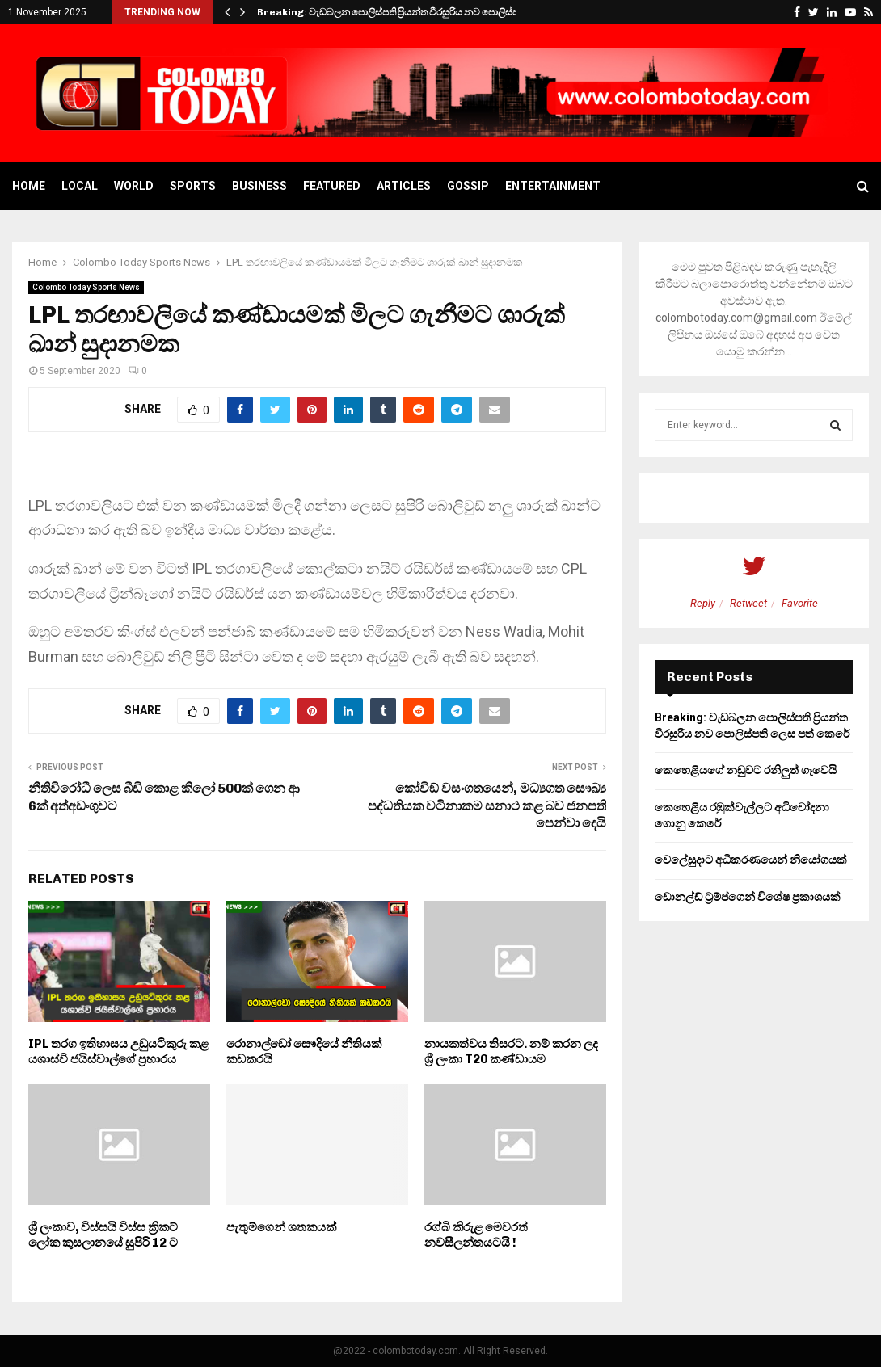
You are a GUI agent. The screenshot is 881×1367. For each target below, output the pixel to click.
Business (259, 185)
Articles (404, 185)
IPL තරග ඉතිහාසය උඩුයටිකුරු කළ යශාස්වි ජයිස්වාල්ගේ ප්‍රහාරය (118, 1052)
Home (28, 185)
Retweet (748, 603)
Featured (331, 185)
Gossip (468, 185)
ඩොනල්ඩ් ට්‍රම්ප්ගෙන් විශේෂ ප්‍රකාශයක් (748, 896)
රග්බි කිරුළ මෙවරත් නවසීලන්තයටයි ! (476, 1235)
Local (79, 185)
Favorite (800, 603)
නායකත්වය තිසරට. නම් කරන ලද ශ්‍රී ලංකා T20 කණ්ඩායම (511, 1052)
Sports (193, 185)
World (134, 185)
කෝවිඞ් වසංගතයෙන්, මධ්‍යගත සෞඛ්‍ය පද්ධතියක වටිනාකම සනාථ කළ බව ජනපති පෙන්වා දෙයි (487, 805)
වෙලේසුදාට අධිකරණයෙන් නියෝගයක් (751, 859)
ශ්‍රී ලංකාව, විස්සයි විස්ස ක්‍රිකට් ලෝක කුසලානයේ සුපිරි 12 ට (103, 1235)
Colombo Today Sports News (86, 287)
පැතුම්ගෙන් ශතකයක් (281, 1227)
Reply (702, 603)
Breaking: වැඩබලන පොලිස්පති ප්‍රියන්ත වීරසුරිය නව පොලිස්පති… (396, 12)
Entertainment (553, 185)
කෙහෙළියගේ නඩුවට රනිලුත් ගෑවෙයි (746, 769)
